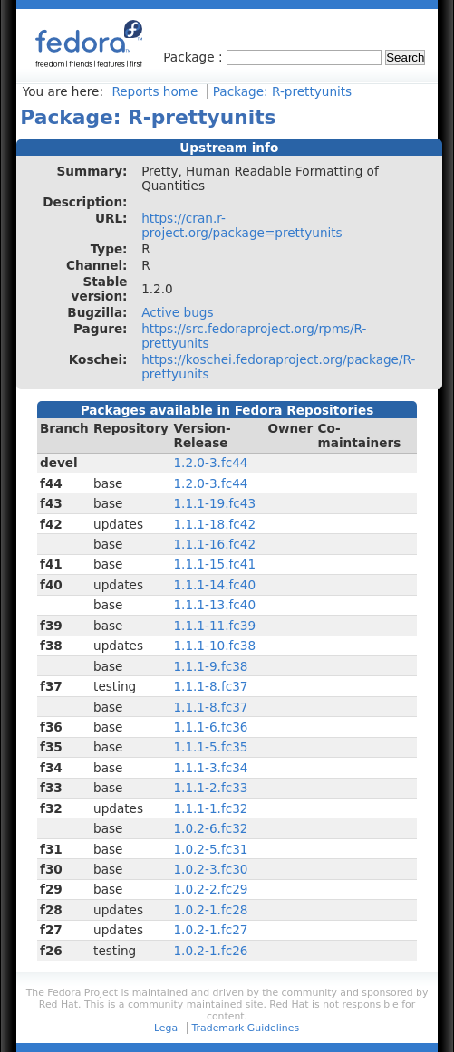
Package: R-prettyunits (282, 91)
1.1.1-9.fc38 (210, 666)
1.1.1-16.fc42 (214, 544)
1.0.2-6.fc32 (210, 828)
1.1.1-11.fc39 (214, 625)
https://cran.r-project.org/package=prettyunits (242, 225)
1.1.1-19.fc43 (214, 503)
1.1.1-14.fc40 (214, 585)
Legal (167, 1028)
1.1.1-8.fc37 (210, 686)
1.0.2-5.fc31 (210, 849)
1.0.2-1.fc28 (210, 910)
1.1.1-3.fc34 (210, 767)
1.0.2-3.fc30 (210, 869)
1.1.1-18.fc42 (214, 524)
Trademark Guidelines (245, 1028)
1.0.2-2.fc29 (210, 889)
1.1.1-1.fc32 (210, 808)
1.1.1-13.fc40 (214, 605)
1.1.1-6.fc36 (210, 727)
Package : (195, 57)
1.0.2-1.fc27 (210, 930)
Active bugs (177, 312)
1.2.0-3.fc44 (210, 462)
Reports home (154, 91)
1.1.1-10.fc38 (214, 645)
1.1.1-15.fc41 (214, 564)
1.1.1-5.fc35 (210, 747)
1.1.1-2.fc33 (210, 787)
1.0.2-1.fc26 (210, 950)
